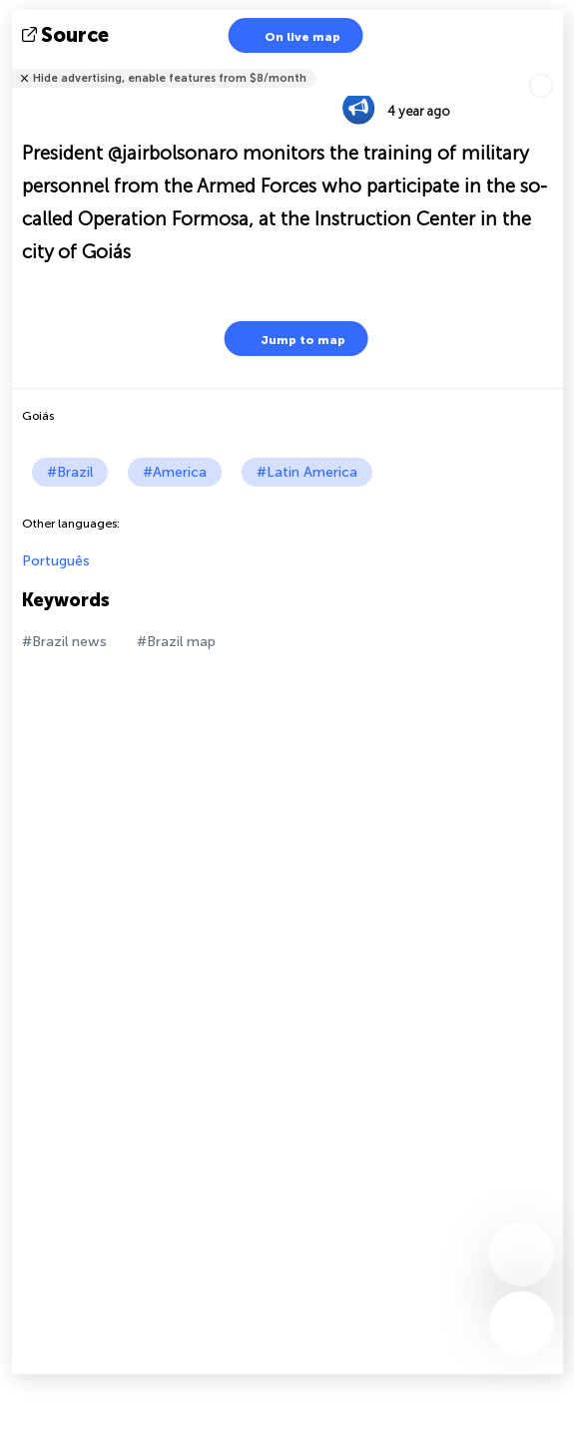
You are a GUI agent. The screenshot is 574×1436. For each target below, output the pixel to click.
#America (175, 472)
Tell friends (554, 65)
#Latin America (307, 472)
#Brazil (70, 472)
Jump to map (290, 338)
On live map (290, 35)
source (67, 35)
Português (56, 560)
